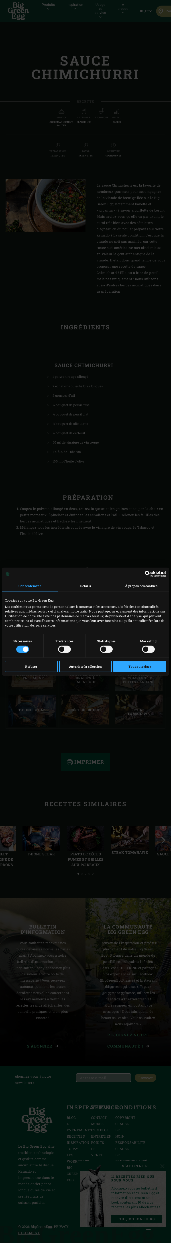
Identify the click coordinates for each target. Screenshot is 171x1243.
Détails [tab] (85, 585)
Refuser (31, 666)
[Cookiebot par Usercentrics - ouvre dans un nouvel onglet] (146, 574)
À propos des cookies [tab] (141, 585)
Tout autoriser (139, 666)
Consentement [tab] (29, 585)
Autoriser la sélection (85, 666)
